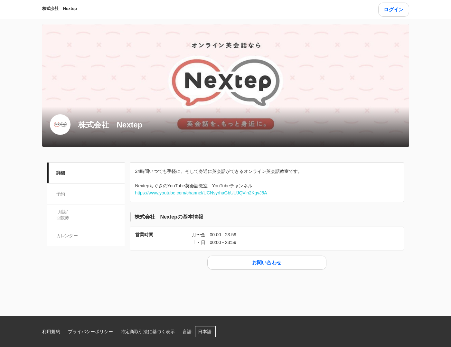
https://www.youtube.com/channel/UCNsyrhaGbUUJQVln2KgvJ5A (201, 192)
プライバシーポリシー (90, 331)
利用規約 (51, 331)
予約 (60, 193)
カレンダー (67, 235)
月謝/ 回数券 (62, 214)
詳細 (60, 172)
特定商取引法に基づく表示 (148, 331)
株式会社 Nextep (59, 8)
